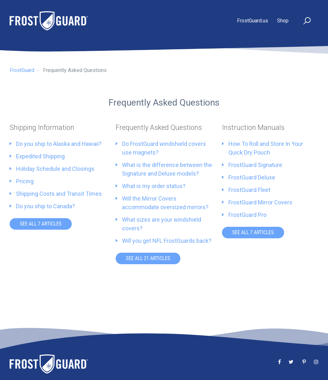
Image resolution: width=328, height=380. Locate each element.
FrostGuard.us (252, 21)
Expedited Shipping (40, 156)
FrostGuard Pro (247, 214)
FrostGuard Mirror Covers (260, 202)
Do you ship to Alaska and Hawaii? (59, 143)
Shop (283, 21)
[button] (304, 21)
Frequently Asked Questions (159, 127)
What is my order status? (153, 186)
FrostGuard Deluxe (251, 177)
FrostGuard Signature (255, 165)
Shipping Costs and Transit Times (59, 193)
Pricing (25, 181)
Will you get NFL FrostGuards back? (166, 240)
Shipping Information (42, 127)
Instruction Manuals (253, 127)
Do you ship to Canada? (45, 206)
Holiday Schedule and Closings (55, 168)
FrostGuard (22, 70)
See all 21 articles (148, 258)
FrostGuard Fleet (249, 189)
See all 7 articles (41, 224)
